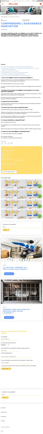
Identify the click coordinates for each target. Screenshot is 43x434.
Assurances (4, 412)
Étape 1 (11, 147)
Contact (3, 421)
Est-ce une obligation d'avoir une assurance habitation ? (17, 66)
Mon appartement (7, 153)
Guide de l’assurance (4, 16)
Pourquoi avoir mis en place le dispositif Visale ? (15, 72)
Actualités (3, 416)
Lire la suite (9, 273)
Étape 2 (32, 147)
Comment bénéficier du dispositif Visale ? (13, 74)
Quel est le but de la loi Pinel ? (10, 71)
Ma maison (5, 156)
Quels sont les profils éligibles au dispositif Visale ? (16, 75)
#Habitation (4, 29)
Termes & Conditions (5, 427)
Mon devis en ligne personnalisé (9, 171)
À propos (3, 407)
